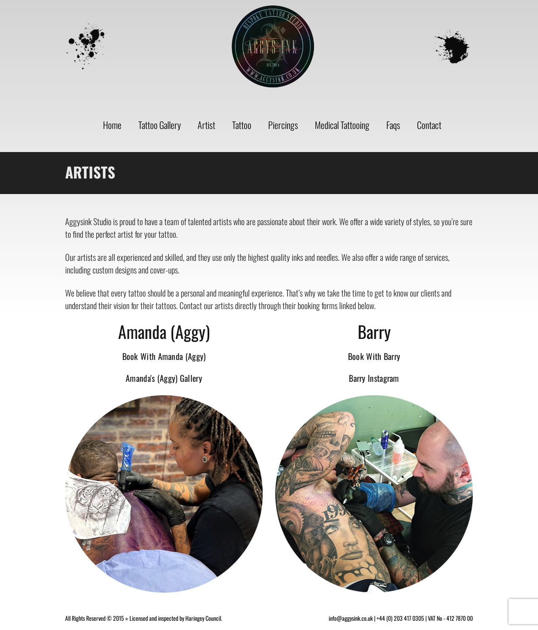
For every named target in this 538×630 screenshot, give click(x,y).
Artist (206, 124)
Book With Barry (374, 356)
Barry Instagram (374, 378)
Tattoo (241, 124)
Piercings (283, 124)
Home (112, 124)
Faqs (393, 124)
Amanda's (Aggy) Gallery (164, 378)
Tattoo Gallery (159, 124)
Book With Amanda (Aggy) (164, 356)
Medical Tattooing (342, 124)
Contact (429, 124)
